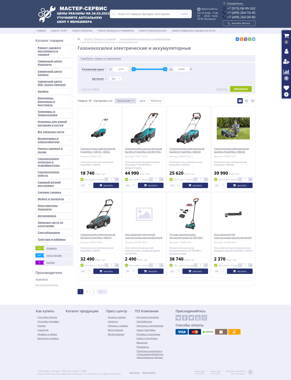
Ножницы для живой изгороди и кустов (54, 123)
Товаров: (83, 100)
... (221, 30)
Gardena (54, 91)
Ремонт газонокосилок (152, 30)
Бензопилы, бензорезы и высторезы (54, 101)
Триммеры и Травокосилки (54, 113)
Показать (241, 89)
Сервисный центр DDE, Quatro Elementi (52, 83)
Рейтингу (156, 100)
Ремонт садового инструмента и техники (54, 51)
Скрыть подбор (90, 89)
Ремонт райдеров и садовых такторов (193, 30)
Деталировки (54, 216)
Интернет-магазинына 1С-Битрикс (239, 372)
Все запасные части (51, 132)
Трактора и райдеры (52, 239)
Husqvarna (41, 279)
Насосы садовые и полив (54, 150)
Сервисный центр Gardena (50, 73)
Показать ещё (166, 283)
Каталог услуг (59, 30)
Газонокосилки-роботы (49, 173)
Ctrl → (102, 291)
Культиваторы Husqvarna (48, 207)
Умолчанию (124, 100)
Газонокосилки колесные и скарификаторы (54, 162)
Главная (41, 30)
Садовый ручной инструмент (54, 183)
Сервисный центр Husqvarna (50, 62)
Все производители (46, 285)
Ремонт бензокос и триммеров (116, 30)
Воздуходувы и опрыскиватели (54, 140)
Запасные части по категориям (54, 224)
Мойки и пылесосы (54, 199)
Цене (142, 100)
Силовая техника (54, 192)
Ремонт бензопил (82, 30)
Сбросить (221, 89)
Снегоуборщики (49, 232)
